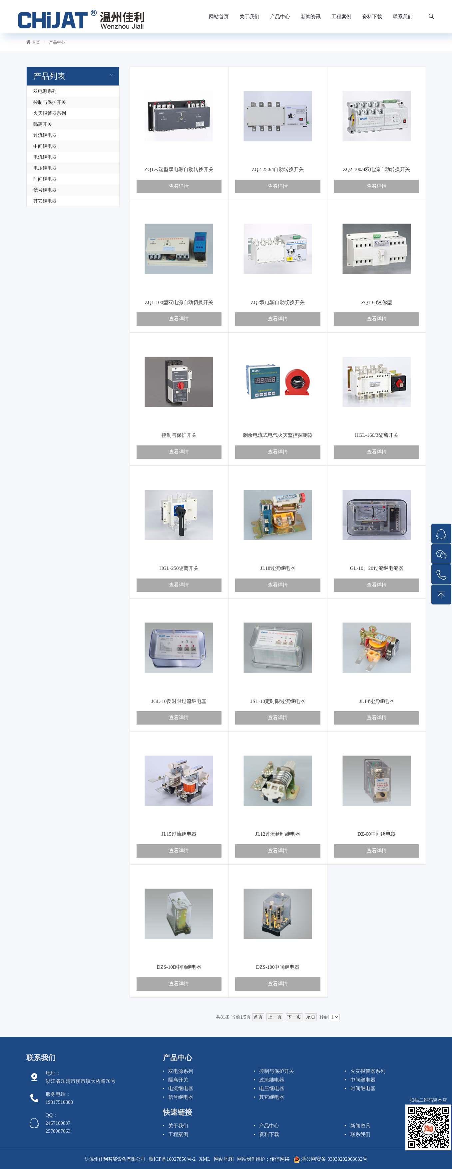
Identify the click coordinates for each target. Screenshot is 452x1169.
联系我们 (403, 16)
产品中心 (280, 16)
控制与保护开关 (49, 102)
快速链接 (177, 1112)
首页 (33, 42)
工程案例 (341, 16)
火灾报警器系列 (49, 113)
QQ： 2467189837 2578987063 (58, 1123)
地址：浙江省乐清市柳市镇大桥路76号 (81, 1077)
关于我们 (249, 16)
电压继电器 (45, 168)
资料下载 (372, 16)
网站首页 (219, 16)
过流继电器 (45, 135)
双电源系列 (45, 91)
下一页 (294, 1017)
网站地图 (224, 1159)
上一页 (275, 1017)
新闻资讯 (311, 16)
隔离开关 (42, 124)
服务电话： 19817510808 (59, 1098)
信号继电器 (45, 190)
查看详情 (179, 186)
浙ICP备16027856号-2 (172, 1159)
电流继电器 (45, 157)
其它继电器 (45, 201)
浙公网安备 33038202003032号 (330, 1159)
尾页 (310, 1017)
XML (204, 1159)
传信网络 (280, 1159)
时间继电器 (45, 179)
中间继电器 (45, 146)
